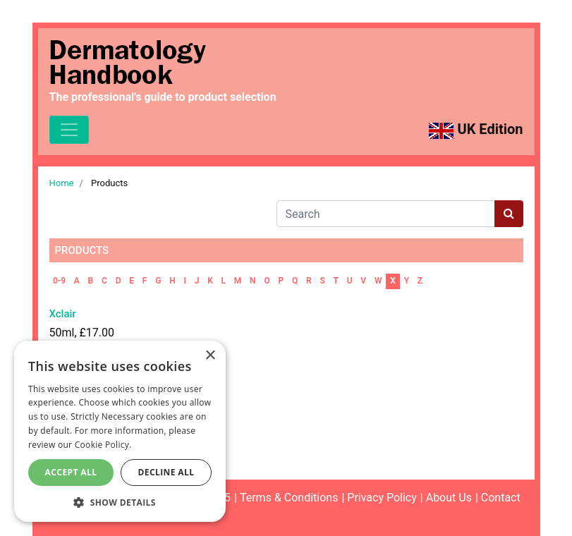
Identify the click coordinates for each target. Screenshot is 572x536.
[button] (120, 501)
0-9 (59, 281)
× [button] (210, 356)
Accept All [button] (71, 472)
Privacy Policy (382, 497)
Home (61, 183)
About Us (449, 497)
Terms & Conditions (289, 497)
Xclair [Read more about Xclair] (62, 313)
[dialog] (120, 431)
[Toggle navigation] (69, 130)
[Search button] (508, 213)
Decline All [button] (166, 472)
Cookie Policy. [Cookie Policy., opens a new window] (103, 445)
